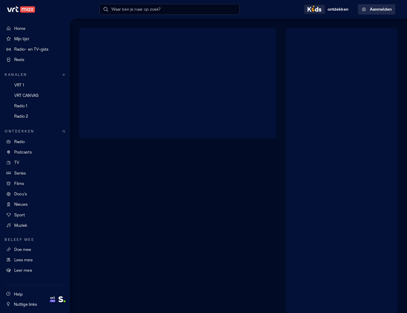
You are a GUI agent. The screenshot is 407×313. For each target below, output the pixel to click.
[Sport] (35, 215)
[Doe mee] (35, 249)
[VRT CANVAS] (35, 95)
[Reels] (35, 60)
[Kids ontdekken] (327, 9)
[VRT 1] (35, 85)
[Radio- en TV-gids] (35, 49)
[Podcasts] (35, 152)
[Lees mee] (35, 260)
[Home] (35, 28)
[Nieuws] (35, 204)
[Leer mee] (35, 270)
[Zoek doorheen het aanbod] (64, 131)
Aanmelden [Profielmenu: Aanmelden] (377, 9)
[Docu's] (35, 194)
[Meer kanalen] (64, 75)
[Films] (35, 183)
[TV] (35, 163)
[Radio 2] (35, 116)
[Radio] (35, 141)
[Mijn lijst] (35, 39)
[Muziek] (35, 225)
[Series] (35, 173)
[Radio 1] (35, 106)
